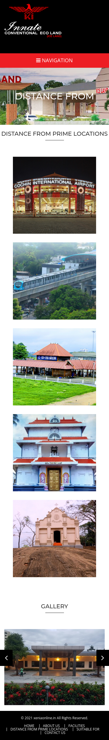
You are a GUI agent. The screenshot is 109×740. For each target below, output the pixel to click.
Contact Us (54, 733)
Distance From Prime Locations (39, 729)
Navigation (54, 60)
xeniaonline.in (45, 718)
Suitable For (88, 729)
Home (29, 726)
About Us (51, 726)
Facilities (76, 726)
